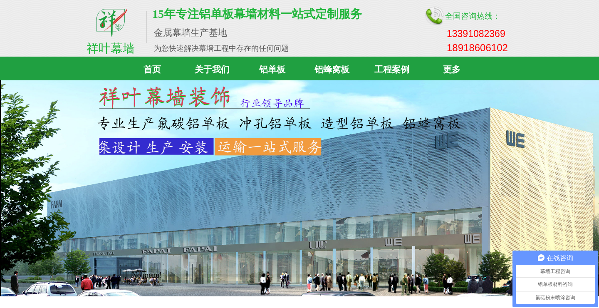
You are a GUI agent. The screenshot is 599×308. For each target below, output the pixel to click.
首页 (152, 70)
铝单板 (272, 70)
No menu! (147, 275)
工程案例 (391, 70)
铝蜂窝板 (331, 70)
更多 (451, 70)
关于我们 (212, 70)
